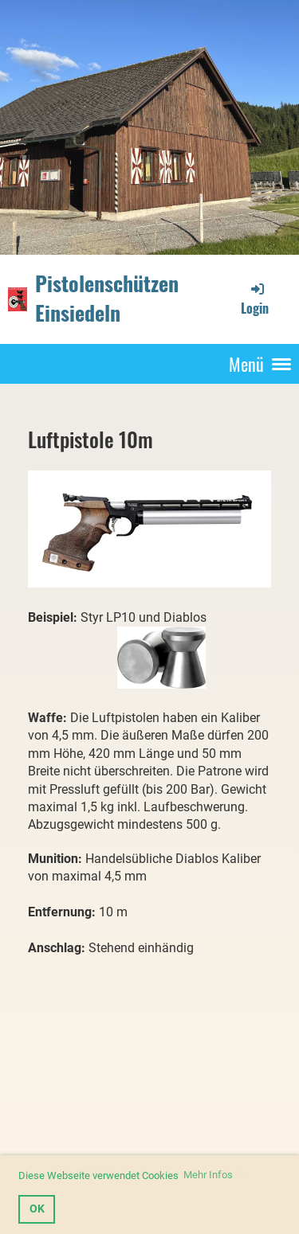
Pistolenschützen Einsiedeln (107, 298)
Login (255, 298)
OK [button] (37, 1209)
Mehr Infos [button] (208, 1175)
